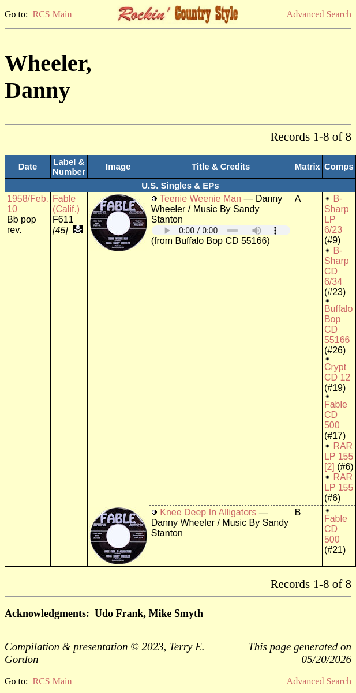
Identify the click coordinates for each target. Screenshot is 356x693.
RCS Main (52, 14)
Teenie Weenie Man (200, 199)
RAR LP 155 (338, 482)
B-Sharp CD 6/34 (336, 266)
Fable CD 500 (335, 415)
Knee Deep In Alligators (208, 512)
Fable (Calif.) (66, 204)
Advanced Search (319, 14)
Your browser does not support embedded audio (221, 230)
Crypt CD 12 (337, 372)
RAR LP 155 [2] (338, 456)
